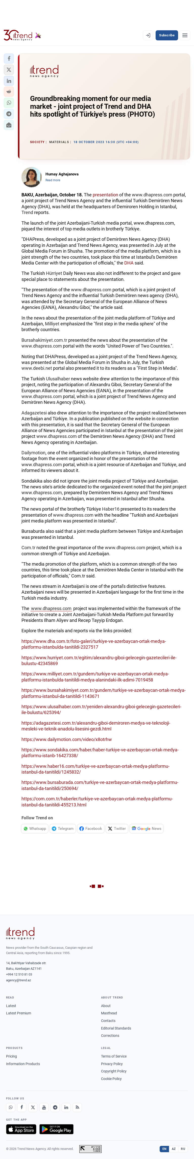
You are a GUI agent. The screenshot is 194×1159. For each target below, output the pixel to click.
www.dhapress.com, (42, 492)
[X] (32, 1107)
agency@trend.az (18, 980)
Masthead (109, 1013)
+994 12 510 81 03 (19, 974)
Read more (52, 180)
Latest (11, 1006)
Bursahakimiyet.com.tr (44, 340)
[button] (9, 58)
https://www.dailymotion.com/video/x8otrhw (66, 739)
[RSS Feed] (77, 1107)
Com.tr (28, 547)
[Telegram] (55, 1107)
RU (183, 1149)
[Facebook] (21, 1107)
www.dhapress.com (152, 194)
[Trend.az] (22, 35)
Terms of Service (114, 1056)
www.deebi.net (36, 368)
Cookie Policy (111, 1079)
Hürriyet (54, 273)
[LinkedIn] (66, 1107)
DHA (129, 263)
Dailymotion (33, 452)
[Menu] (185, 35)
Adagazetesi (34, 412)
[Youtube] (43, 1107)
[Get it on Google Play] (56, 1129)
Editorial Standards (116, 1028)
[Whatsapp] (10, 1107)
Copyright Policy (114, 1071)
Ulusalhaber (58, 378)
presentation (105, 194)
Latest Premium (18, 1013)
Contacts (108, 1021)
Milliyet (52, 323)
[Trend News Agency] (20, 933)
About (106, 1006)
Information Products (23, 1064)
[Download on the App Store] (21, 1129)
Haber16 (110, 509)
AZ (174, 1149)
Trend (27, 212)
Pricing (11, 1056)
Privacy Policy (112, 1064)
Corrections (110, 1036)
